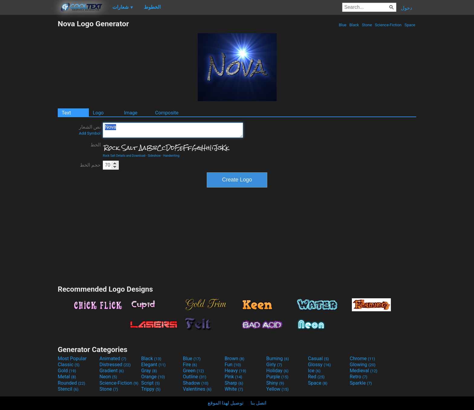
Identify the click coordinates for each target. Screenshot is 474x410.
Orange (153, 377)
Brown (234, 358)
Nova (173, 130)
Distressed (115, 364)
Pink (233, 377)
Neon (108, 377)
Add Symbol (89, 133)
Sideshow (154, 155)
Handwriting (171, 155)
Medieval (364, 370)
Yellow (277, 389)
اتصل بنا (258, 403)
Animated (112, 358)
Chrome (362, 358)
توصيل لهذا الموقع (225, 403)
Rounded (71, 383)
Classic (69, 364)
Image (131, 113)
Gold (67, 370)
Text (66, 113)
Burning (277, 358)
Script (150, 383)
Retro (358, 377)
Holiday (277, 370)
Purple (277, 377)
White (234, 389)
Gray (149, 370)
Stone (367, 25)
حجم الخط (90, 165)
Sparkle (361, 383)
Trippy (151, 389)
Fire (190, 364)
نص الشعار (90, 130)
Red (316, 377)
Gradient (111, 370)
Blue (342, 25)
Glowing (362, 364)
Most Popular (72, 358)
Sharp (234, 383)
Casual (318, 358)
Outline (194, 377)
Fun (233, 364)
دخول (406, 8)
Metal (67, 377)
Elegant (153, 364)
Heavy (235, 370)
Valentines (197, 389)
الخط (95, 145)
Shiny (275, 383)
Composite (167, 113)
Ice (314, 370)
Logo (98, 113)
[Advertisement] (29, 109)
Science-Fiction (388, 25)
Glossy (319, 364)
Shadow (196, 383)
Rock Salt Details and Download (124, 155)
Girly (274, 364)
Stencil (68, 389)
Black (354, 25)
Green (193, 370)
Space (410, 25)
